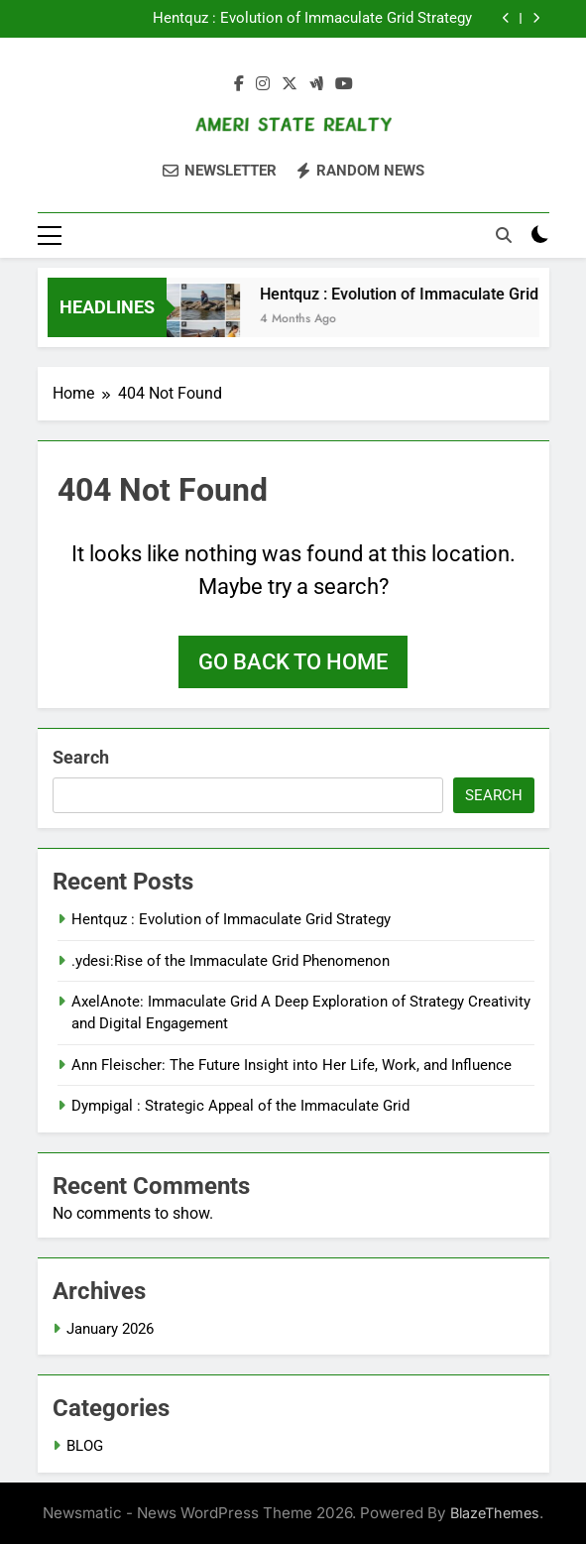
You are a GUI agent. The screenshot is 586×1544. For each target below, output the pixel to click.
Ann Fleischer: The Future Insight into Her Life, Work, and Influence (291, 1065)
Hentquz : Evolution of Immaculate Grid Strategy (312, 19)
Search (81, 757)
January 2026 (110, 1329)
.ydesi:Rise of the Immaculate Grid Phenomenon (230, 961)
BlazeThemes (494, 1512)
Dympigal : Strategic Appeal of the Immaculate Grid (240, 1106)
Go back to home (293, 662)
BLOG (84, 1446)
